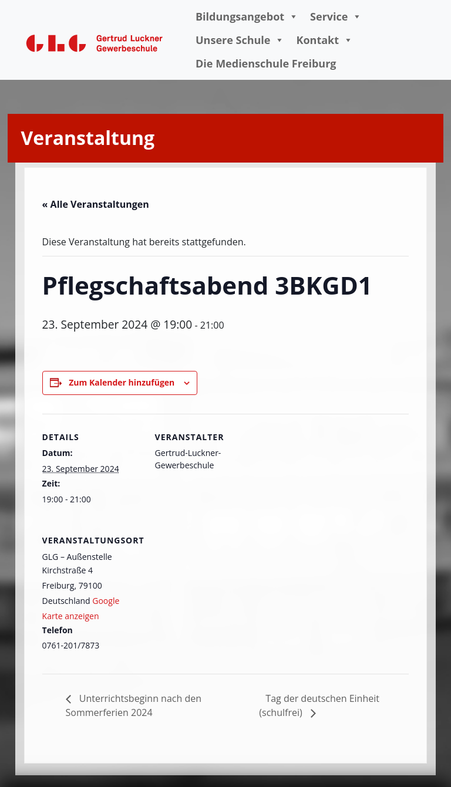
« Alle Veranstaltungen (95, 204)
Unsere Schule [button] (240, 40)
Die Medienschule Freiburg (266, 63)
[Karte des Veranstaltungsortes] (217, 598)
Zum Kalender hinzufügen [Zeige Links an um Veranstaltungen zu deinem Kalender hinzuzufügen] (121, 382)
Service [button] (336, 16)
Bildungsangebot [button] (247, 16)
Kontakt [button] (324, 40)
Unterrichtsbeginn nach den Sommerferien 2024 (133, 705)
